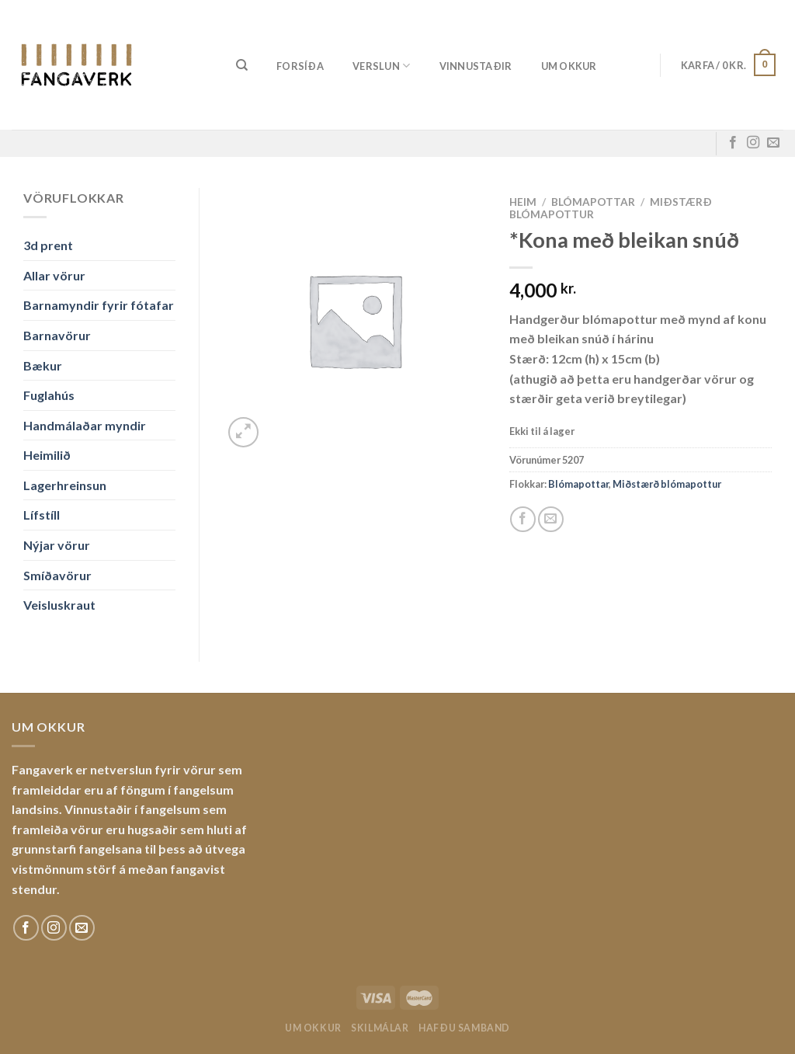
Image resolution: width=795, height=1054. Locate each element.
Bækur (42, 365)
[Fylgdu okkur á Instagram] (753, 143)
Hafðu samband (464, 1028)
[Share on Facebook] (523, 519)
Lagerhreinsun (64, 485)
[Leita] (241, 65)
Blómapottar (593, 202)
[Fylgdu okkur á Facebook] (733, 143)
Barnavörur (57, 335)
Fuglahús (49, 395)
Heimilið (47, 454)
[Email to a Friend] (551, 519)
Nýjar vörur (56, 544)
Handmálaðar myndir (84, 425)
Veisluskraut (59, 604)
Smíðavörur (57, 575)
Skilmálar (380, 1028)
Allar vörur (54, 275)
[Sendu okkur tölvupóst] (773, 143)
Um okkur (569, 66)
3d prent (48, 245)
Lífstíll (41, 514)
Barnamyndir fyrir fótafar (98, 304)
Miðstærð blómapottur (667, 484)
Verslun (381, 65)
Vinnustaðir (475, 66)
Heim (522, 202)
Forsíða (300, 66)
